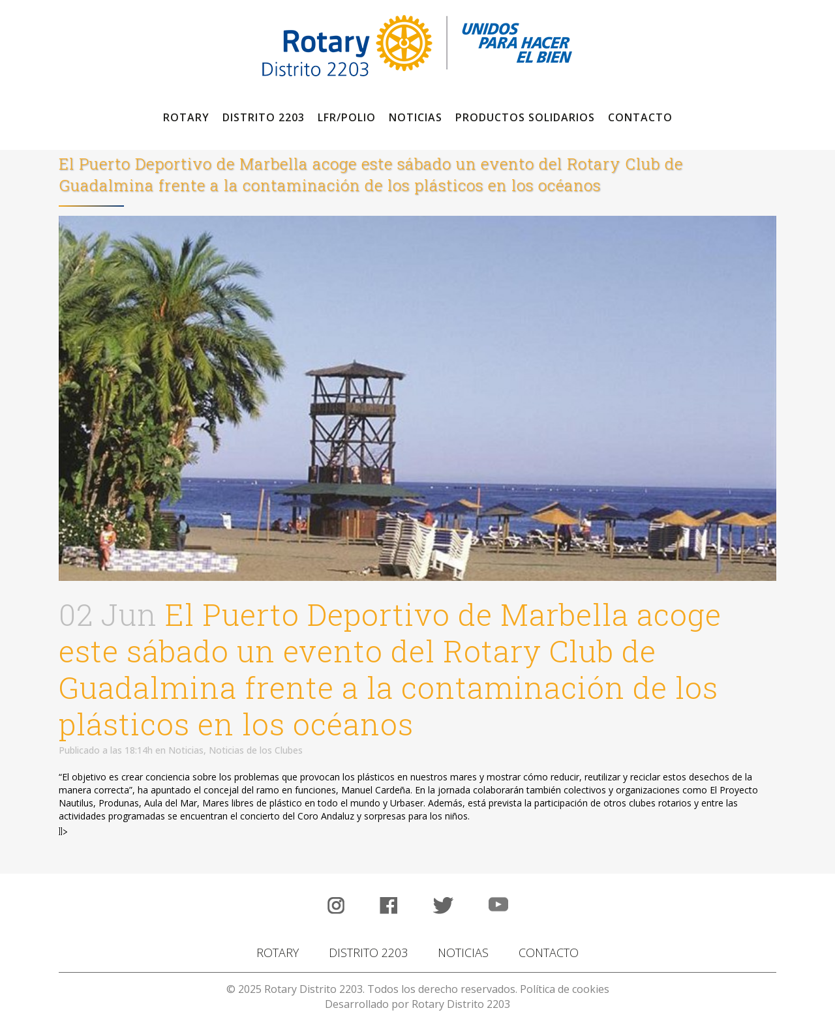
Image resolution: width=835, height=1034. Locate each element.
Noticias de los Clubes (256, 750)
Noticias (186, 750)
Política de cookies (564, 989)
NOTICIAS (463, 952)
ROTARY (277, 952)
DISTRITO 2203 (368, 952)
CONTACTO (549, 952)
